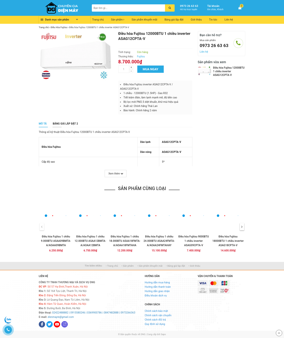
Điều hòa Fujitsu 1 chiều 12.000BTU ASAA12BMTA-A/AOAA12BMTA (90, 241)
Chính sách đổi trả (155, 319)
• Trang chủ (112, 265)
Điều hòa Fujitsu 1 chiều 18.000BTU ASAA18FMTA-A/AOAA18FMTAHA (125, 241)
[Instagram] (64, 324)
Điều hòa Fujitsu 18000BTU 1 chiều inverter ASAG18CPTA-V (228, 241)
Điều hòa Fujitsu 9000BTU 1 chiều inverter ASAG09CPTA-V (193, 241)
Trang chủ (98, 19)
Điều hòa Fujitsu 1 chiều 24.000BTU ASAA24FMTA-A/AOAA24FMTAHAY (159, 241)
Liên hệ (229, 19)
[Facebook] (42, 324)
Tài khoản (213, 6)
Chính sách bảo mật (156, 311)
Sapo (163, 334)
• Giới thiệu (194, 265)
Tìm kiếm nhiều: (94, 265)
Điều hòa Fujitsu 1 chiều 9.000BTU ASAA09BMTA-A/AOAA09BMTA (56, 241)
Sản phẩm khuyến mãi (144, 19)
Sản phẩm (117, 19)
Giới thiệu (196, 19)
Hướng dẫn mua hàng (157, 282)
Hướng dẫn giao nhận (157, 291)
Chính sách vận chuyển (158, 315)
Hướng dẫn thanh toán (158, 286)
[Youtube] (57, 324)
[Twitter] (49, 324)
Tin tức (213, 19)
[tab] (43, 123)
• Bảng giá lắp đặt (175, 265)
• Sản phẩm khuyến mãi (149, 265)
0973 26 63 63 (189, 6)
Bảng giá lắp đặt (173, 19)
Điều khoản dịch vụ (156, 295)
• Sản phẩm (127, 265)
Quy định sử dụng (155, 324)
